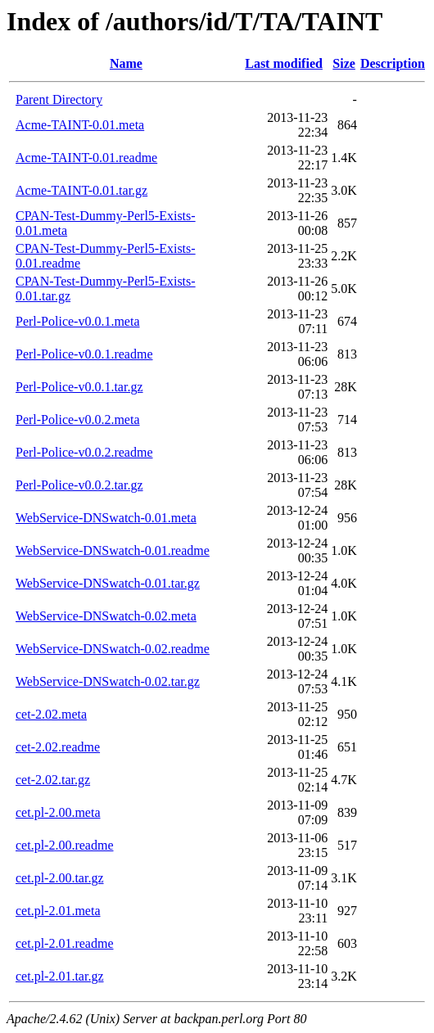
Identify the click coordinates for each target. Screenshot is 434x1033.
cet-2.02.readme (58, 747)
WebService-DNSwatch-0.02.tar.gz (108, 681)
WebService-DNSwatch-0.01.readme (113, 550)
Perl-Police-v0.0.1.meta (78, 321)
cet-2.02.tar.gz (53, 780)
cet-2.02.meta (51, 714)
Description (392, 63)
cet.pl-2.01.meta (58, 911)
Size (343, 63)
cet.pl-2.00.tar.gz (60, 878)
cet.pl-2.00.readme (65, 845)
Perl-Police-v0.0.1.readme (84, 354)
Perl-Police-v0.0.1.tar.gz (79, 387)
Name (126, 63)
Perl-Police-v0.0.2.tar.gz (79, 485)
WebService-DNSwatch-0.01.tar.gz (108, 583)
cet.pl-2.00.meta (58, 812)
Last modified (284, 63)
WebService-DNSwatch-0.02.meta (106, 616)
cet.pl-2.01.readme (65, 943)
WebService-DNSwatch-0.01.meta (106, 518)
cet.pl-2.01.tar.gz (60, 976)
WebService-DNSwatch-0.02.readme (113, 649)
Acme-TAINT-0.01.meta (80, 125)
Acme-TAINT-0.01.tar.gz (81, 190)
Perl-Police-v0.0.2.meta (78, 419)
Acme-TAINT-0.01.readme (86, 158)
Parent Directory (59, 99)
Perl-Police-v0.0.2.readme (84, 452)
